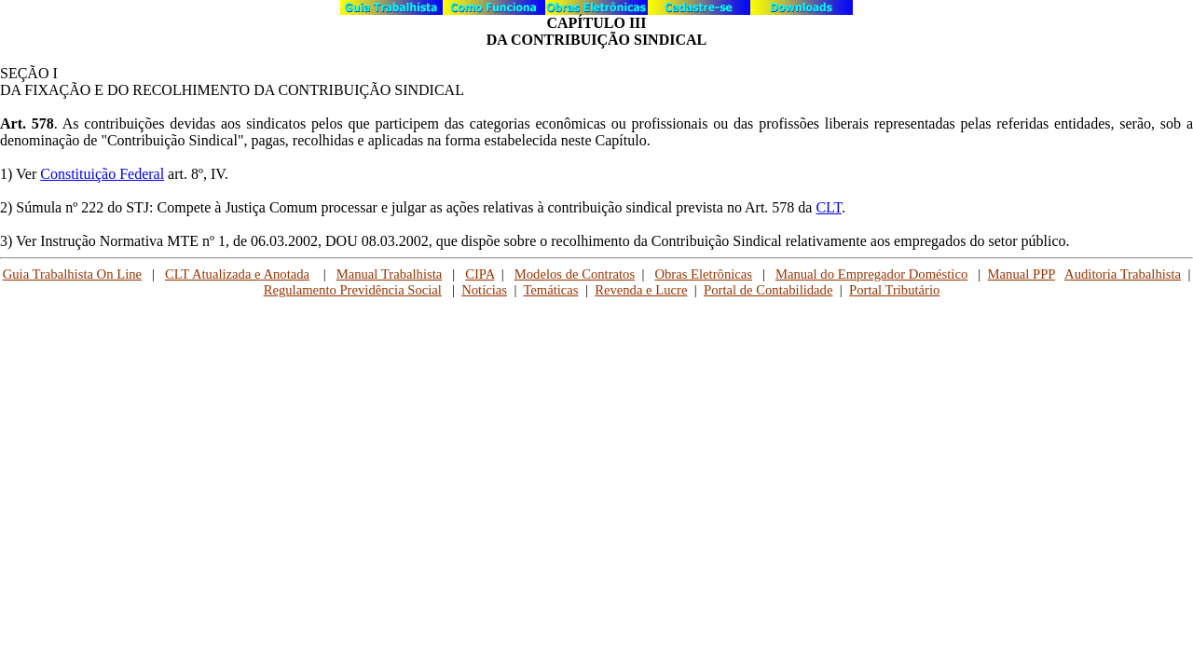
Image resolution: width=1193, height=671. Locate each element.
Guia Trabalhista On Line (72, 274)
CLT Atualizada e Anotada (237, 274)
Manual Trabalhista (389, 274)
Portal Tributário (894, 289)
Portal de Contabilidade (768, 289)
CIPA (479, 274)
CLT (829, 207)
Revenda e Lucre (641, 289)
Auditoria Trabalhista (1122, 274)
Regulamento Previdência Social (353, 289)
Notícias (484, 289)
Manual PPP (1021, 274)
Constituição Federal (102, 174)
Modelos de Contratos (574, 274)
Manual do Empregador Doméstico (871, 274)
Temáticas (550, 289)
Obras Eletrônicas (703, 274)
